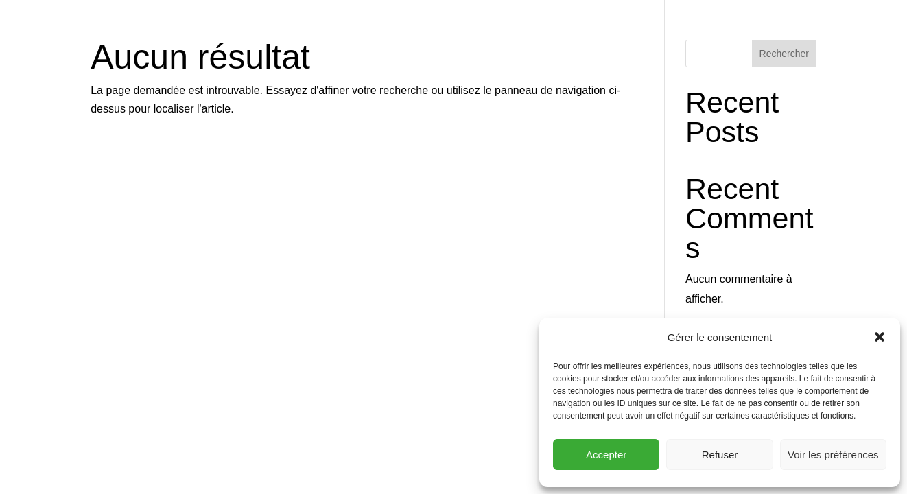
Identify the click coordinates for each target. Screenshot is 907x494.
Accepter (606, 454)
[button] (879, 337)
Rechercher (784, 53)
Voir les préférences (833, 454)
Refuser (720, 454)
